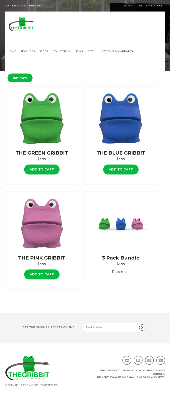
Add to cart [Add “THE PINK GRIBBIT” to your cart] (42, 274)
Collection (61, 51)
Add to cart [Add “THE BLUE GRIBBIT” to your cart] (121, 169)
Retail (92, 51)
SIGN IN (128, 5)
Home (12, 51)
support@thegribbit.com (23, 5)
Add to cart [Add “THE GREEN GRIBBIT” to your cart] (42, 169)
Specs (43, 51)
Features (28, 51)
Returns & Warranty (117, 51)
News (79, 51)
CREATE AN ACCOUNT (151, 5)
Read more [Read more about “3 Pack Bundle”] (120, 272)
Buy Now (20, 77)
